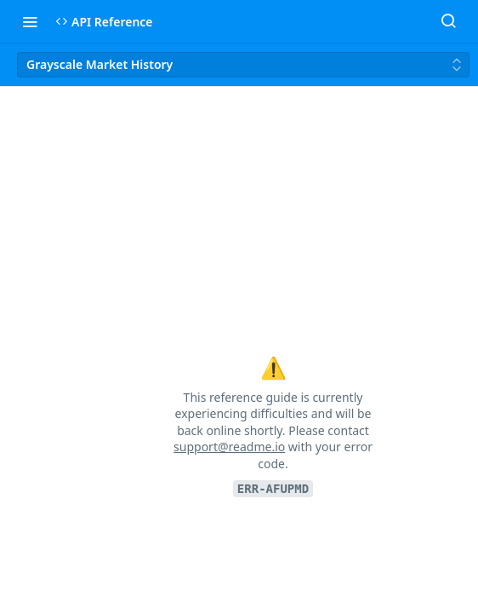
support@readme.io (229, 446)
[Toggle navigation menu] (30, 21)
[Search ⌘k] (448, 21)
